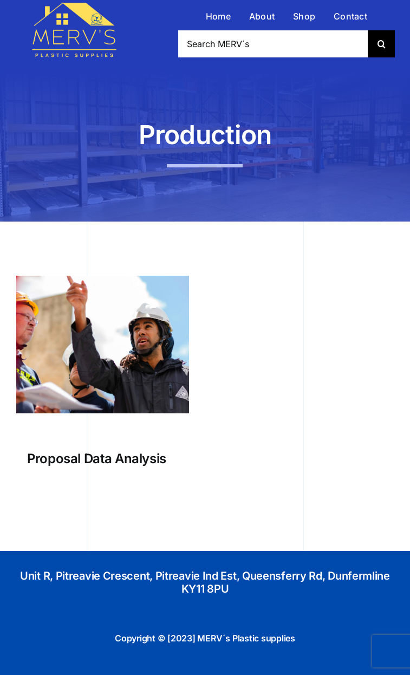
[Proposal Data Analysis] (102, 280)
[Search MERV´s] (273, 43)
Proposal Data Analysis (96, 458)
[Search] (381, 43)
